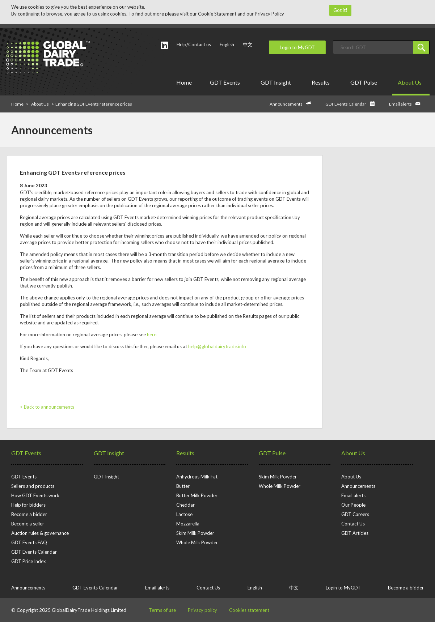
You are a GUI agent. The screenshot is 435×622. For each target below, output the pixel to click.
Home (184, 82)
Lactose (184, 514)
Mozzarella (187, 524)
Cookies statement (249, 610)
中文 (247, 44)
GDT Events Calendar (345, 104)
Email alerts (400, 104)
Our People (353, 505)
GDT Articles (354, 533)
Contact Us (353, 524)
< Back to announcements (47, 407)
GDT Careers (355, 514)
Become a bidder (29, 514)
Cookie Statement (217, 14)
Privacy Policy (269, 14)
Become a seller (27, 524)
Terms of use (162, 610)
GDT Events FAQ (29, 542)
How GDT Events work (35, 495)
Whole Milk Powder (197, 542)
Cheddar (185, 505)
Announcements (286, 104)
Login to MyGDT (297, 47)
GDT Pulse (365, 82)
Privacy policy (202, 610)
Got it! (340, 10)
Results (322, 82)
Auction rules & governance (40, 533)
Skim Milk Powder (195, 533)
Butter (183, 486)
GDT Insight (277, 82)
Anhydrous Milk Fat (197, 477)
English (227, 44)
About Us (411, 82)
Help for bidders (28, 505)
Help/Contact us (194, 44)
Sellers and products (32, 486)
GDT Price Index (28, 561)
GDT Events (226, 82)
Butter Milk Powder (197, 495)
